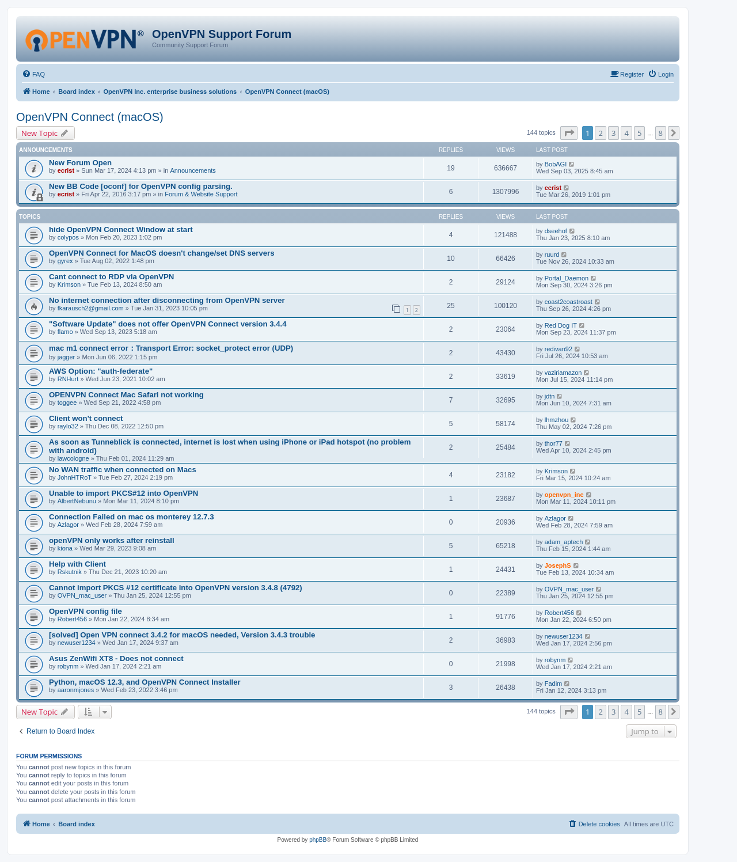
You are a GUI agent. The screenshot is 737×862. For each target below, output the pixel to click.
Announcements (193, 170)
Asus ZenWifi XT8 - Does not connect (116, 658)
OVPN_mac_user (82, 595)
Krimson (69, 284)
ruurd (552, 254)
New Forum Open (80, 162)
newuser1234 (77, 642)
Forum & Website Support (201, 194)
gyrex (65, 260)
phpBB (317, 840)
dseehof (556, 230)
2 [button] (600, 133)
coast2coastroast (568, 301)
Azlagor (68, 524)
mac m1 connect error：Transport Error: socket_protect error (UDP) (171, 348)
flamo (65, 331)
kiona (65, 548)
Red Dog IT (561, 325)
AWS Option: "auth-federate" (101, 371)
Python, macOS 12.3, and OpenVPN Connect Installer (145, 682)
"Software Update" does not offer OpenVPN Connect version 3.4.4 (168, 324)
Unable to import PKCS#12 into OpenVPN (123, 493)
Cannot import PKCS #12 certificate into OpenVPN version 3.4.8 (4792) (175, 587)
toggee (67, 402)
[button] (569, 133)
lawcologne (73, 458)
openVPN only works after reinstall (111, 540)
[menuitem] (33, 74)
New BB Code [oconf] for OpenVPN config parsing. (141, 186)
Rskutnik (70, 571)
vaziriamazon (563, 372)
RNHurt (68, 378)
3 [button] (613, 133)
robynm (68, 666)
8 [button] (661, 133)
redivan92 (558, 348)
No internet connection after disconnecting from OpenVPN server (167, 300)
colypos (68, 237)
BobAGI (556, 164)
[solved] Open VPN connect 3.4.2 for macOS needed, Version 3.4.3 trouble (182, 635)
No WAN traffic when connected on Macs (122, 469)
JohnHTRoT (75, 477)
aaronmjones (76, 689)
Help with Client (77, 564)
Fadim (554, 683)
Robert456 (72, 619)
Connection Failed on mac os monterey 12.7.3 (131, 516)
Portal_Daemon (566, 278)
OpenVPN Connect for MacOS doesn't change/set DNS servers (162, 253)
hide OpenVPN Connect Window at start (121, 229)
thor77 (554, 443)
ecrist (66, 170)
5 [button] (639, 133)
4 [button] (626, 133)
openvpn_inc (564, 494)
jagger (66, 357)
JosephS (558, 565)
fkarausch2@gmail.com (91, 308)
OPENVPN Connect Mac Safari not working (126, 394)
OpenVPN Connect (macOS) (90, 117)
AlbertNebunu (77, 501)
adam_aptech (564, 541)
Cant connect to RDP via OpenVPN (111, 276)
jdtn (550, 396)
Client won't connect (86, 418)
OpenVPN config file (85, 611)
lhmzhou (557, 419)
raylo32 (68, 426)
